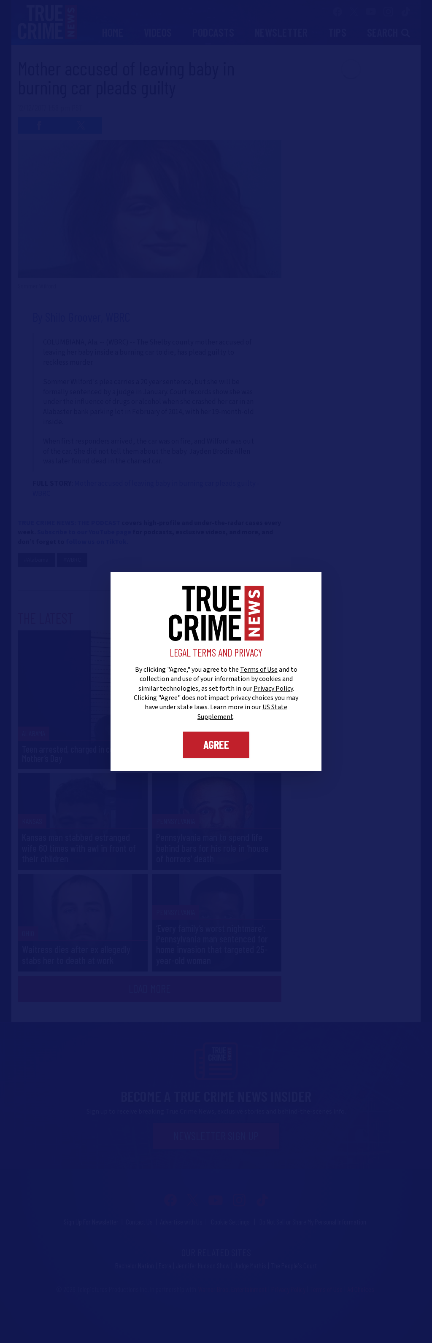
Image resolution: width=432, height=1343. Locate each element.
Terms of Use (259, 669)
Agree (216, 744)
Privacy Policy (273, 688)
